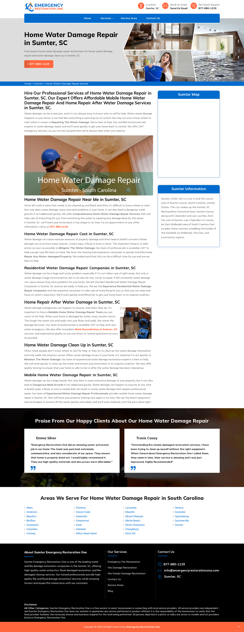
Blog (110, 590)
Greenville (81, 516)
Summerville (182, 520)
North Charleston (135, 524)
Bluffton (30, 520)
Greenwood (82, 520)
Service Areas (116, 585)
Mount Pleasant (134, 516)
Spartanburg (182, 516)
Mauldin (129, 511)
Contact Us (153, 18)
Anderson (31, 511)
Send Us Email (178, 8)
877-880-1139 (207, 8)
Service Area (129, 18)
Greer (79, 524)
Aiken (29, 507)
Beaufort (31, 516)
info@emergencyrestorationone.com (191, 570)
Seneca (179, 507)
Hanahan (81, 529)
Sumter (38, 83)
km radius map (188, 137)
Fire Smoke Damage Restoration (126, 573)
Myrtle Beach (132, 520)
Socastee (180, 511)
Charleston (32, 524)
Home (87, 18)
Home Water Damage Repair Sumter (66, 83)
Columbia (31, 529)
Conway (30, 533)
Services (106, 18)
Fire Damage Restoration (122, 567)
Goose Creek (83, 511)
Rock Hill (130, 533)
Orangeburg (132, 529)
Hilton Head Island (86, 533)
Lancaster (131, 507)
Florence (81, 507)
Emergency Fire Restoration (124, 561)
